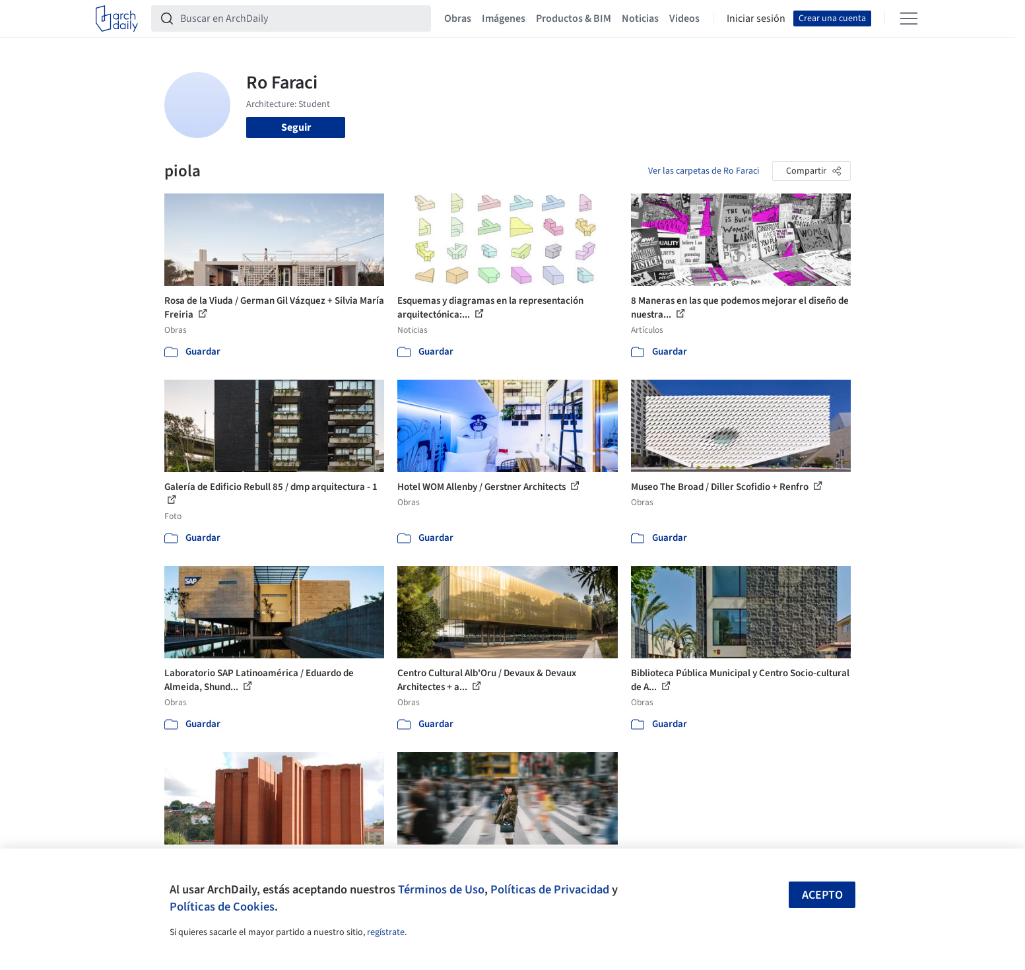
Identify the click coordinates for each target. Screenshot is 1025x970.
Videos (684, 18)
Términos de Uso (441, 889)
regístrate (386, 932)
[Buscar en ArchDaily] (301, 18)
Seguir (296, 127)
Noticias (640, 18)
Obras (457, 18)
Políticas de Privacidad (549, 889)
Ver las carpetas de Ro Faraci (703, 171)
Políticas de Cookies (222, 906)
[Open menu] (908, 18)
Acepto (822, 895)
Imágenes (503, 18)
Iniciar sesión (756, 18)
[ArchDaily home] (117, 18)
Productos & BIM (573, 18)
